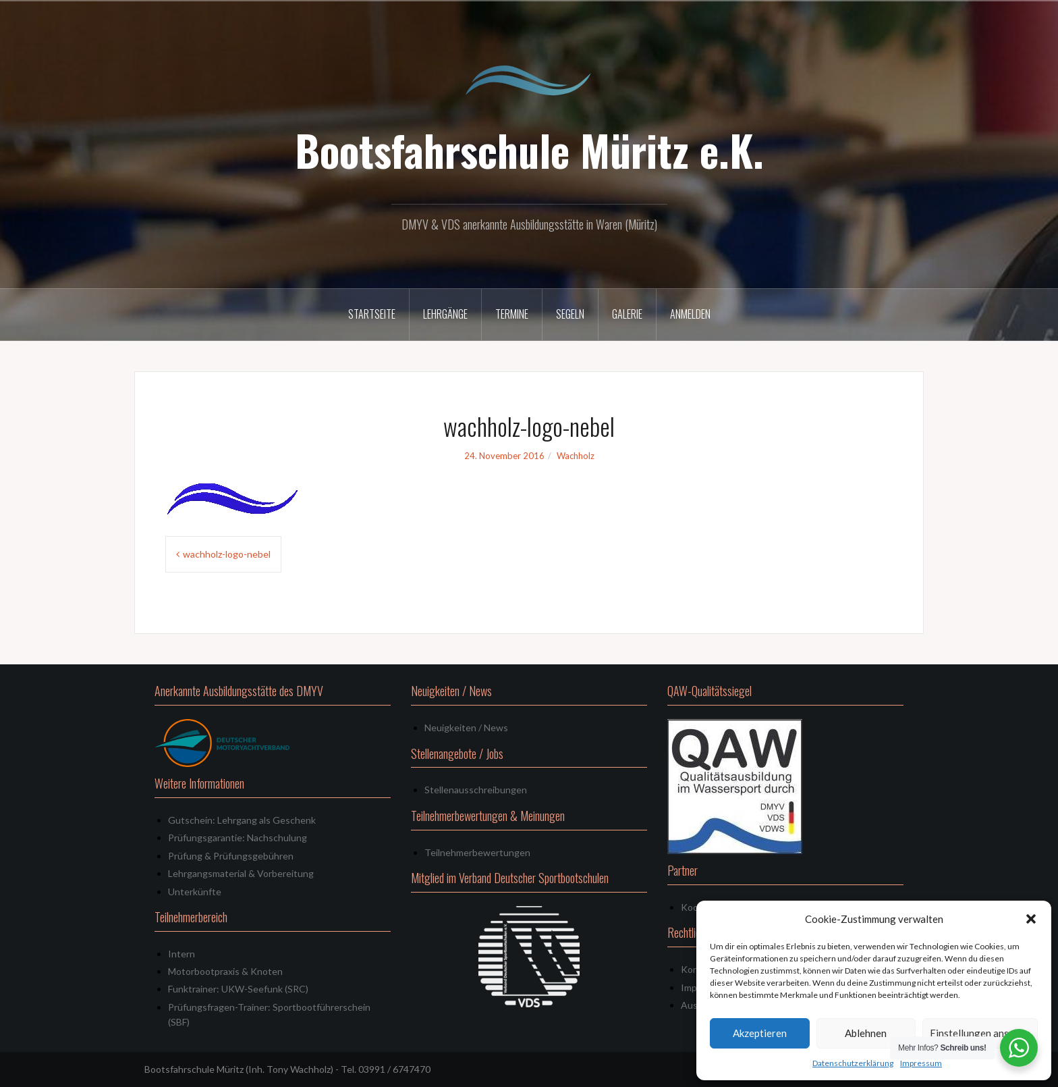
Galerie (627, 314)
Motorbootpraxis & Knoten (225, 971)
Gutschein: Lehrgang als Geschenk (242, 820)
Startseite (371, 314)
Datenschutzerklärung (852, 1063)
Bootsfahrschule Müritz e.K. (529, 150)
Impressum (921, 1063)
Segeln (570, 314)
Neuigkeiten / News (466, 727)
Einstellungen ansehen (980, 1033)
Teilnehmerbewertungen (477, 852)
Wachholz (575, 455)
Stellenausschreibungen (475, 789)
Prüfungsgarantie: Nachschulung (237, 837)
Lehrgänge (445, 314)
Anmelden (690, 314)
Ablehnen (866, 1033)
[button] (1031, 919)
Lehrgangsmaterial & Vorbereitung (241, 873)
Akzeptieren (760, 1033)
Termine (511, 314)
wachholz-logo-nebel (227, 554)
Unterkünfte (194, 891)
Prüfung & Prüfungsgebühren (231, 855)
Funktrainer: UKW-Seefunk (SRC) (238, 989)
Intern (181, 953)
